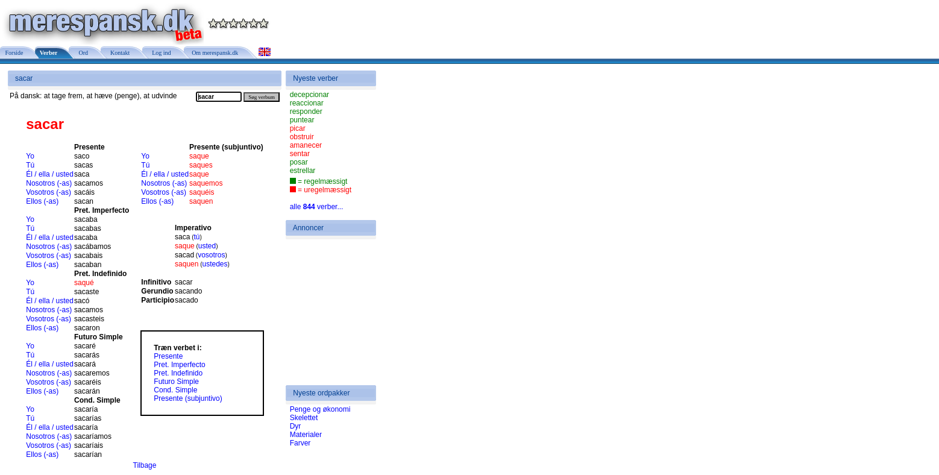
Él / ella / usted (50, 174)
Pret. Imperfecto (179, 364)
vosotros (211, 255)
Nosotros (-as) (49, 183)
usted (207, 246)
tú (197, 237)
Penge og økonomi (320, 409)
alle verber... (317, 207)
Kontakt (118, 52)
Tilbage (145, 465)
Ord (81, 52)
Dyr (295, 426)
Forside (14, 52)
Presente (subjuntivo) (188, 398)
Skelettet (304, 418)
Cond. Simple (175, 390)
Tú (30, 165)
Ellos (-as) (42, 201)
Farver (300, 443)
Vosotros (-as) (48, 192)
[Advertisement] (326, 312)
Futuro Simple (176, 381)
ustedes (215, 264)
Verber (48, 52)
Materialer (306, 434)
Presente (168, 356)
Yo (30, 156)
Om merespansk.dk (214, 52)
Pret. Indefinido (178, 373)
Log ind (160, 52)
